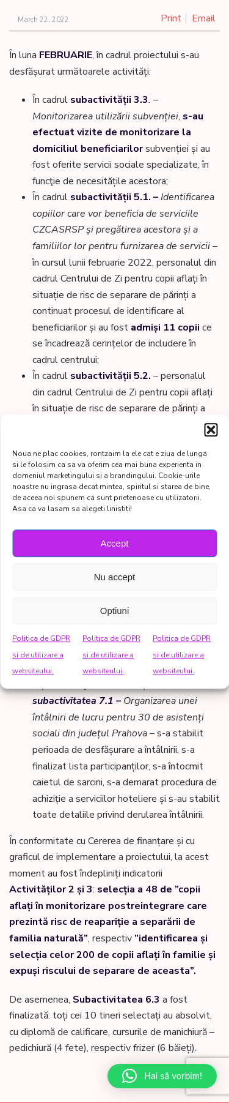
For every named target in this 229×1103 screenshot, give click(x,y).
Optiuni (114, 610)
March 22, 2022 (43, 19)
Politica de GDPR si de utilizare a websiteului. (41, 655)
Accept (115, 543)
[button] (211, 430)
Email (204, 18)
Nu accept (115, 577)
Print (171, 18)
